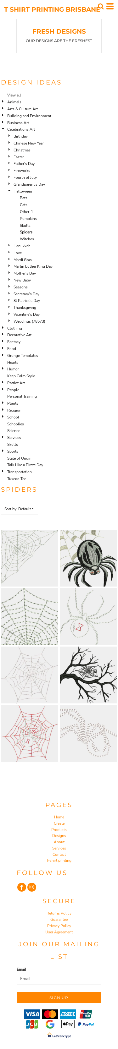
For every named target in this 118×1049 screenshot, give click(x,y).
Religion (14, 410)
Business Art (18, 122)
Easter (19, 157)
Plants (12, 403)
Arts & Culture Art (22, 109)
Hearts (12, 362)
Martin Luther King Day (33, 266)
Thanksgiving (25, 307)
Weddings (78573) (29, 321)
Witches (27, 239)
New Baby (22, 280)
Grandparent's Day (29, 184)
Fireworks (22, 170)
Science (13, 430)
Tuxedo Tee (16, 478)
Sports (12, 451)
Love (18, 252)
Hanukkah (22, 246)
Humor (13, 369)
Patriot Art (16, 382)
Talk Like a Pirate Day (25, 464)
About (59, 841)
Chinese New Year (29, 143)
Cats (23, 204)
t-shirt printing (59, 860)
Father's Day (24, 163)
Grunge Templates (22, 355)
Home (59, 817)
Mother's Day (25, 273)
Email (21, 969)
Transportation (19, 471)
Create (59, 823)
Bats (23, 197)
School (13, 417)
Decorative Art (19, 334)
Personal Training (22, 396)
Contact (59, 854)
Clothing (14, 328)
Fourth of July (25, 177)
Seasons (21, 287)
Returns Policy (59, 913)
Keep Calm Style (21, 376)
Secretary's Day (26, 294)
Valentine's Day (27, 314)
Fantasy (13, 341)
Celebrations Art (21, 129)
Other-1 (26, 211)
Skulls (25, 225)
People (13, 389)
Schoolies (15, 424)
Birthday (21, 136)
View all (14, 95)
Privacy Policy (59, 925)
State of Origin (19, 458)
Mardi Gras (23, 259)
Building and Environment (29, 115)
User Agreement (59, 932)
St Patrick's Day (27, 300)
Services (14, 437)
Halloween (23, 191)
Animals (14, 102)
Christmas (22, 150)
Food (11, 348)
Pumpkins (28, 218)
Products (59, 829)
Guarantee (59, 919)
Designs (59, 835)
